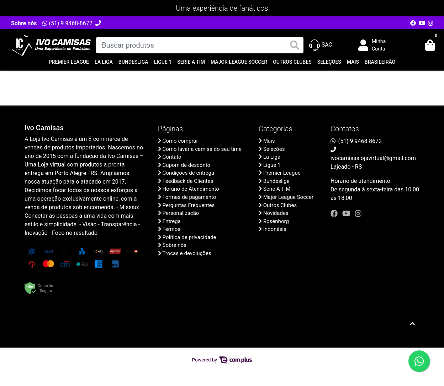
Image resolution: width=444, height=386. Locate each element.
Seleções (329, 62)
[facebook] (335, 213)
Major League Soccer (239, 62)
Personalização (181, 213)
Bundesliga (133, 62)
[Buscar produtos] (199, 45)
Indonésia (274, 229)
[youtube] (347, 213)
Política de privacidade (189, 237)
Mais (353, 62)
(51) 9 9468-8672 (67, 23)
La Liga (104, 62)
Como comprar (180, 141)
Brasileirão (380, 62)
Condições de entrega (189, 173)
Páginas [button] (170, 129)
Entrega (172, 221)
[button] (377, 45)
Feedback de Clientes (188, 181)
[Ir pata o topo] (412, 324)
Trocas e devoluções (186, 253)
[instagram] (358, 213)
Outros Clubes (292, 62)
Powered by (222, 360)
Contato (172, 157)
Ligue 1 (163, 62)
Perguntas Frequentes (189, 205)
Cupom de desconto (186, 165)
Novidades (276, 213)
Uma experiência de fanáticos (222, 8)
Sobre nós (24, 23)
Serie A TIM (191, 62)
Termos (171, 229)
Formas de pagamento (189, 197)
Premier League (69, 62)
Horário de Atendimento (191, 189)
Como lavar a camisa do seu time (202, 149)
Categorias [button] (275, 129)
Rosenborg (276, 221)
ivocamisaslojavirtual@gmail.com (373, 158)
